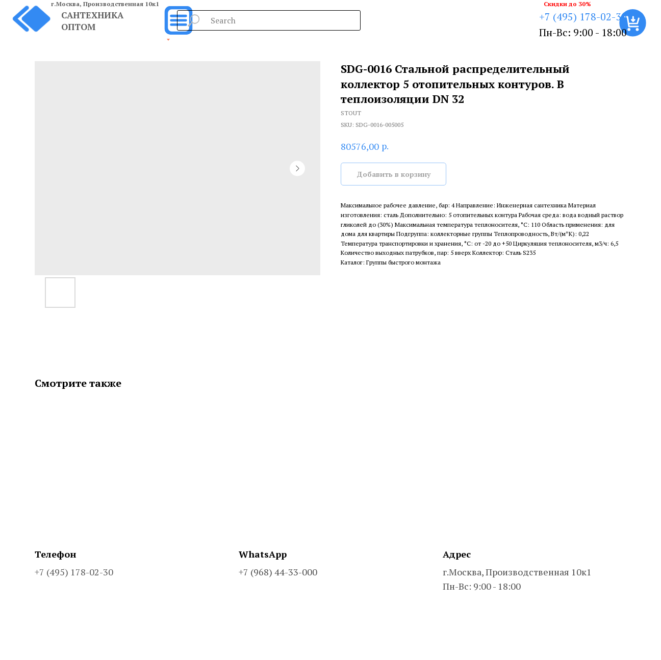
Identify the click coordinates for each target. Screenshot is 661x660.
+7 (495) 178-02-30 (583, 16)
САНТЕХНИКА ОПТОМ (92, 21)
